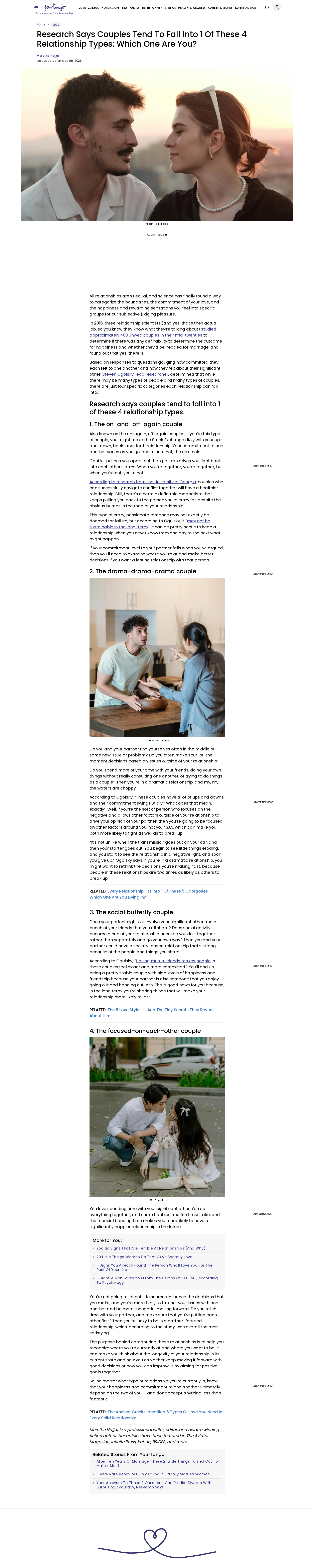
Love (82, 8)
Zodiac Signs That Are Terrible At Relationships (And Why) (151, 1248)
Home (41, 24)
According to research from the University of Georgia (143, 482)
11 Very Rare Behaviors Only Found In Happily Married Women (153, 1474)
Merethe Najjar (48, 56)
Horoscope (110, 8)
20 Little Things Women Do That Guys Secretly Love (144, 1257)
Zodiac (93, 8)
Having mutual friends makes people (173, 961)
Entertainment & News (159, 8)
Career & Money (220, 8)
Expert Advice (245, 8)
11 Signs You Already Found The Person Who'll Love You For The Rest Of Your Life (155, 1267)
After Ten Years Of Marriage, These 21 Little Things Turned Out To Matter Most (157, 1463)
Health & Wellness (192, 8)
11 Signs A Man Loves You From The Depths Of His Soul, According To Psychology (157, 1280)
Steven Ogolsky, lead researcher (135, 374)
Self (124, 8)
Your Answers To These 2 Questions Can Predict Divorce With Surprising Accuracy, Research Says (154, 1485)
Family (134, 8)
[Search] (266, 7)
